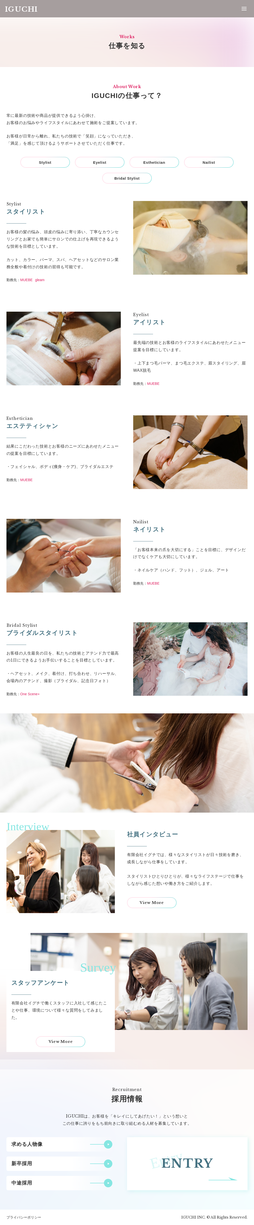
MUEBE (26, 280)
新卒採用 (21, 1163)
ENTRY (187, 1163)
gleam (39, 280)
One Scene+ (30, 694)
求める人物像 (27, 1144)
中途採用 (21, 1183)
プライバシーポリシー (23, 1217)
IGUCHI (21, 9)
